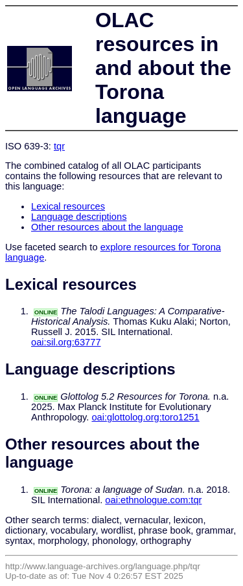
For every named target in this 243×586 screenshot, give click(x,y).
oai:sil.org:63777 (66, 342)
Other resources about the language (107, 227)
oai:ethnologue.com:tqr (153, 500)
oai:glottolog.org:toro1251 (145, 417)
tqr (59, 146)
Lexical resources (68, 206)
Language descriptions (79, 217)
